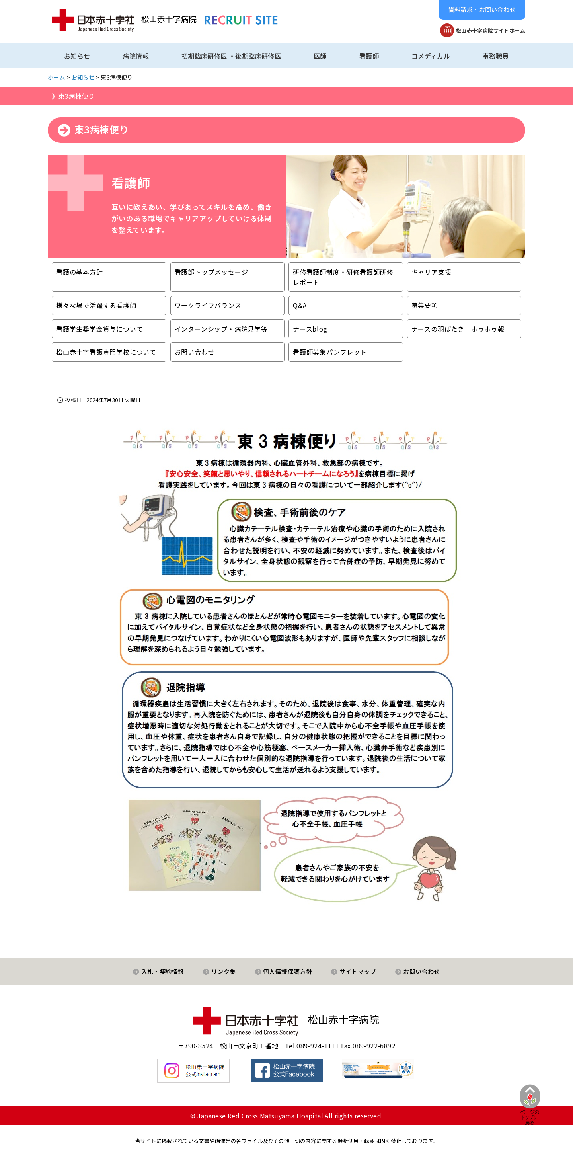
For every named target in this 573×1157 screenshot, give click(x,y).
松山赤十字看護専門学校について (106, 352)
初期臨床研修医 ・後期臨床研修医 (231, 55)
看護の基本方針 (79, 272)
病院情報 (136, 55)
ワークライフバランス (208, 305)
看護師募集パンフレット (330, 352)
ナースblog (310, 329)
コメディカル (430, 55)
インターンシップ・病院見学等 (221, 329)
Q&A (299, 305)
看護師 (369, 55)
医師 (320, 55)
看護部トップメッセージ (211, 272)
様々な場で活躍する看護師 (96, 305)
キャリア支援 (431, 272)
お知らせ (77, 55)
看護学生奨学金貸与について (99, 329)
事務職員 (496, 55)
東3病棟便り (76, 96)
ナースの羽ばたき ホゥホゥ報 (458, 329)
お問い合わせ (195, 352)
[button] (482, 10)
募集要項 (424, 305)
